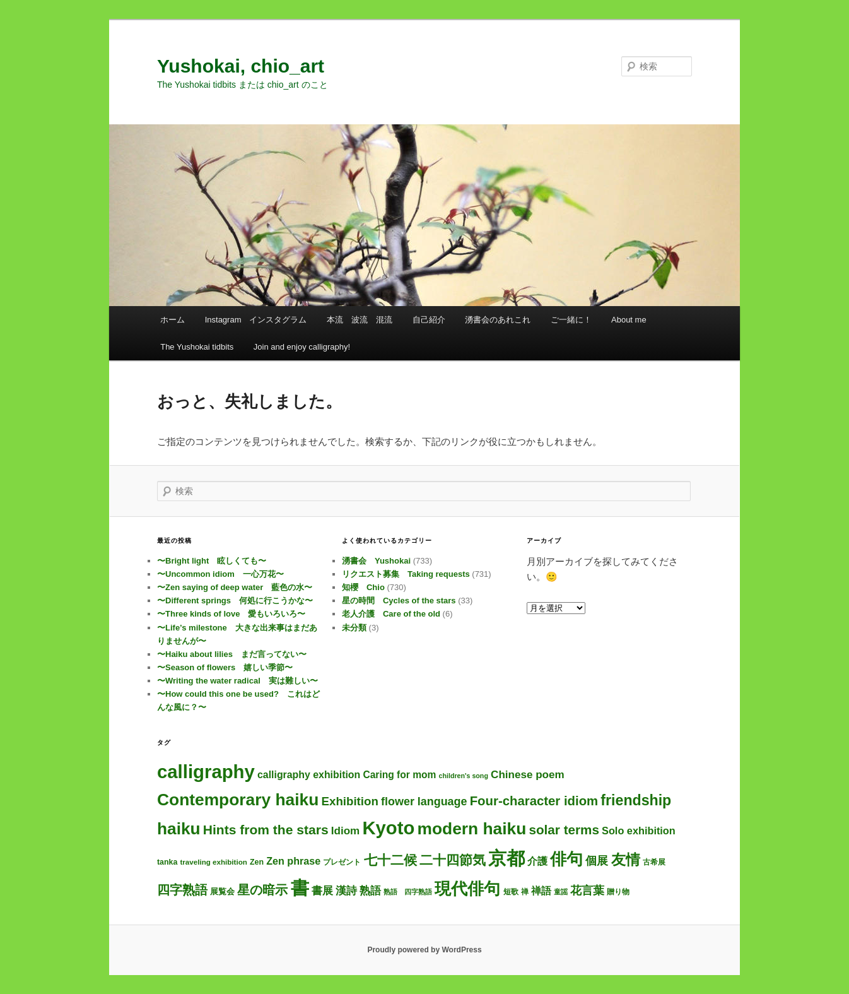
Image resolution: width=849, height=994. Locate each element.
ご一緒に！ (571, 319)
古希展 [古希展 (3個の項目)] (654, 862)
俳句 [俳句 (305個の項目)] (566, 858)
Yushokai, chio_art (240, 66)
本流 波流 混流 (359, 319)
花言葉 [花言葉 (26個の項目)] (587, 890)
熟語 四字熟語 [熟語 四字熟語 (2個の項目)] (408, 892)
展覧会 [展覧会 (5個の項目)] (222, 891)
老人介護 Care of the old (391, 613)
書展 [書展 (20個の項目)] (322, 890)
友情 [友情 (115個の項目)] (625, 859)
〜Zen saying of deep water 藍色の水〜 (234, 587)
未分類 (354, 627)
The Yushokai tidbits (196, 347)
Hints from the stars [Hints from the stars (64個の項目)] (266, 829)
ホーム (172, 319)
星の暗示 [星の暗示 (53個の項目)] (262, 890)
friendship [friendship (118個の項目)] (635, 800)
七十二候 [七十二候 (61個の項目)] (390, 860)
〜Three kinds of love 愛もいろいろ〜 (231, 613)
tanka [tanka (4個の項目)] (167, 862)
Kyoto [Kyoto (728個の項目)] (388, 828)
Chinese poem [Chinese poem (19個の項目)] (528, 775)
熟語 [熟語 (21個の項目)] (370, 890)
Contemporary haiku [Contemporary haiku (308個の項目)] (238, 799)
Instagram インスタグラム (256, 319)
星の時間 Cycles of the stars (399, 600)
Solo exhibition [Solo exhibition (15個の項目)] (639, 830)
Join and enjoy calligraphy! (302, 347)
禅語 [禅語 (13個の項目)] (541, 890)
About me (629, 319)
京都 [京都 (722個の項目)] (506, 858)
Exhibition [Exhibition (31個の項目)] (350, 801)
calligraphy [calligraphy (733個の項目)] (206, 771)
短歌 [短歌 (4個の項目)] (510, 891)
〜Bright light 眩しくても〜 (211, 560)
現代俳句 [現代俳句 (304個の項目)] (467, 888)
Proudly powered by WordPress (424, 949)
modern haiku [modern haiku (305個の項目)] (472, 828)
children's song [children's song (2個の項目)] (463, 775)
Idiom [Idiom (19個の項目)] (345, 831)
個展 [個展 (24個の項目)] (596, 861)
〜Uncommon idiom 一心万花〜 (220, 574)
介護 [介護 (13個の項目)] (537, 861)
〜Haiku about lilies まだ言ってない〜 (232, 654)
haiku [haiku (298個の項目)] (179, 828)
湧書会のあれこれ (497, 319)
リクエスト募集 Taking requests (406, 574)
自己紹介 (429, 319)
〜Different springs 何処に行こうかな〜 (235, 600)
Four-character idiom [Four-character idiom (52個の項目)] (534, 801)
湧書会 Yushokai (376, 560)
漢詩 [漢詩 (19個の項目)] (346, 891)
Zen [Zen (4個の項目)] (257, 862)
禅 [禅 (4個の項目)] (525, 891)
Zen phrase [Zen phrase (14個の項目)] (293, 861)
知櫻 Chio (363, 587)
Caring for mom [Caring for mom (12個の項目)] (399, 774)
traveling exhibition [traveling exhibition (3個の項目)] (213, 862)
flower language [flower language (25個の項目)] (424, 801)
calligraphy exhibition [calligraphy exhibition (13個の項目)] (308, 774)
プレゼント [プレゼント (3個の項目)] (342, 862)
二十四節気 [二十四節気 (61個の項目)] (452, 860)
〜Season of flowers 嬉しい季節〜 (225, 667)
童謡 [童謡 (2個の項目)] (561, 892)
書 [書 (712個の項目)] (300, 888)
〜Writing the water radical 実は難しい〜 (237, 680)
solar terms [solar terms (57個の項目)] (564, 829)
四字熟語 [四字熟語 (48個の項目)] (182, 890)
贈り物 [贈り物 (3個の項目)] (618, 891)
